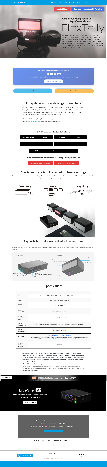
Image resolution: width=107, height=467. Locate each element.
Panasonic (62, 144)
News (60, 2)
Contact (86, 2)
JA (72, 440)
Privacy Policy (53, 444)
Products (53, 2)
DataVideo (62, 137)
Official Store (76, 2)
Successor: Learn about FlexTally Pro (88, 9)
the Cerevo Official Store (59, 338)
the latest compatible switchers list (62, 335)
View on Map (59, 458)
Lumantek (28, 144)
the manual (34, 121)
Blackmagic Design (28, 137)
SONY (36, 151)
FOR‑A (78, 137)
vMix (53, 151)
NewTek (45, 144)
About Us (67, 2)
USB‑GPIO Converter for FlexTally (66, 163)
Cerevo (45, 137)
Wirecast (70, 151)
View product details (30, 402)
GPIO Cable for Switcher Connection (40, 163)
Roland (78, 144)
